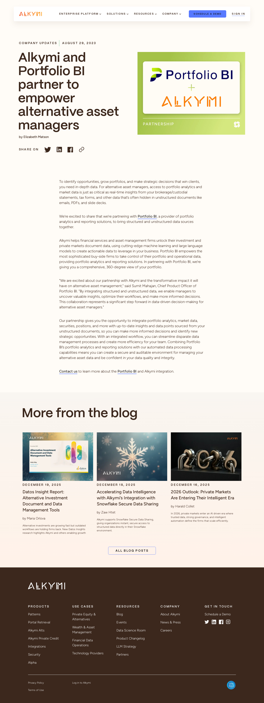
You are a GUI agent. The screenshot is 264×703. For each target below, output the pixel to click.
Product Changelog (130, 638)
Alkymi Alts (36, 630)
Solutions (116, 14)
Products (39, 606)
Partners (122, 654)
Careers (166, 630)
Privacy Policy (36, 682)
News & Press (170, 622)
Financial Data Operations (82, 642)
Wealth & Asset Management (83, 629)
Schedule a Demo (207, 14)
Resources (144, 14)
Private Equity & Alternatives (84, 616)
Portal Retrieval (39, 622)
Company (170, 14)
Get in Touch (219, 606)
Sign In (238, 14)
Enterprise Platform (78, 14)
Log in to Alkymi (81, 682)
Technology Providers (87, 653)
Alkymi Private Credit (43, 638)
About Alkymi (170, 614)
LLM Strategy (126, 646)
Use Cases (83, 606)
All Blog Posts (132, 550)
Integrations (37, 646)
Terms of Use (36, 690)
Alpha (32, 663)
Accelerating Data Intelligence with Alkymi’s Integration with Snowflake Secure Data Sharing (127, 497)
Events (121, 622)
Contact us (68, 371)
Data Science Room (131, 630)
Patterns (34, 614)
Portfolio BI (147, 216)
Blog (119, 614)
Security (34, 654)
